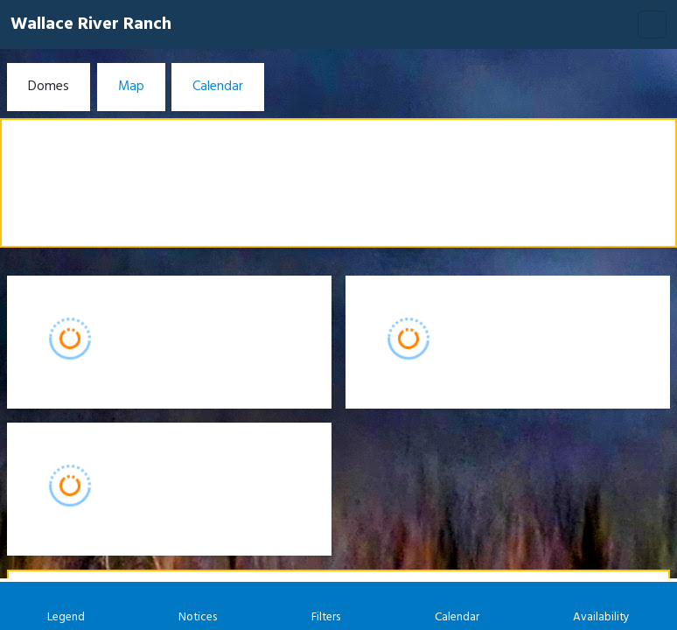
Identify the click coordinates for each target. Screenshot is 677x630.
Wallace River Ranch (90, 24)
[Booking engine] (338, 339)
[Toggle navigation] (652, 24)
